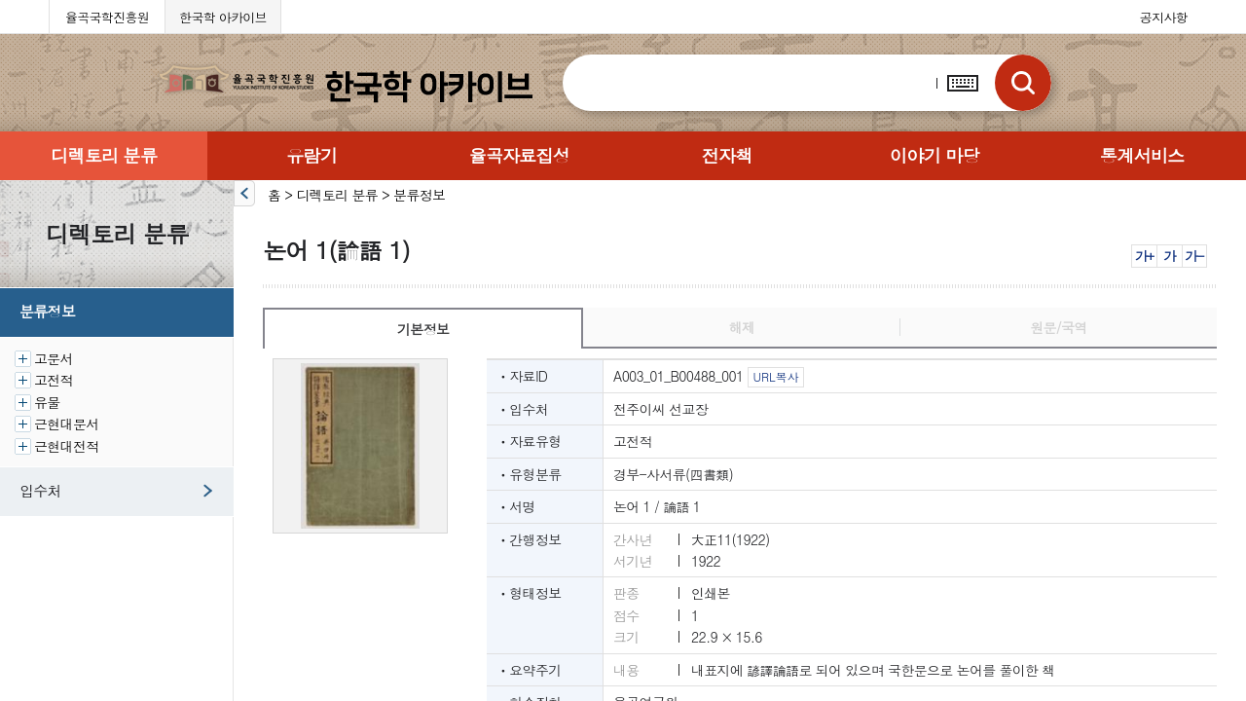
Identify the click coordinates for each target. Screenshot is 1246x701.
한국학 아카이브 (223, 17)
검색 (1023, 83)
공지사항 (1164, 17)
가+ (1144, 255)
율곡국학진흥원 (107, 17)
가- (1194, 255)
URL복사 (775, 376)
